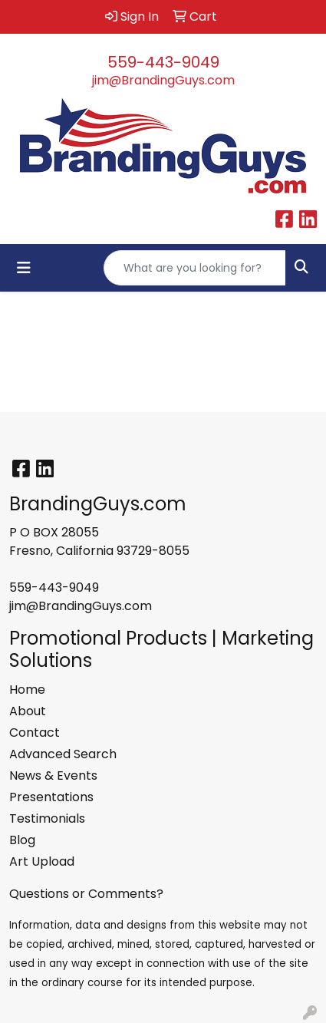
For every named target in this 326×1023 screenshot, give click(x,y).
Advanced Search (63, 754)
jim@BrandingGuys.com (163, 80)
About (27, 711)
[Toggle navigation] (24, 268)
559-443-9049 (163, 62)
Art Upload (41, 861)
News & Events (53, 775)
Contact (34, 732)
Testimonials (47, 818)
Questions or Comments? (86, 894)
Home (27, 689)
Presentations (51, 797)
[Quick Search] (195, 267)
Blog (22, 840)
